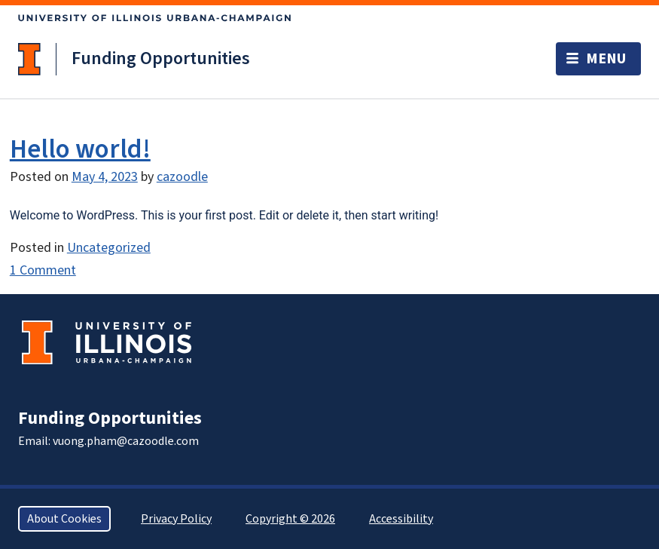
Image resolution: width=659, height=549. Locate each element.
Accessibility (401, 519)
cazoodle (182, 176)
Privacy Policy (176, 519)
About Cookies (64, 519)
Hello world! (80, 149)
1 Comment (43, 270)
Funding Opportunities (161, 58)
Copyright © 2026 (290, 519)
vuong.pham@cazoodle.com (126, 441)
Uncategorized (109, 247)
